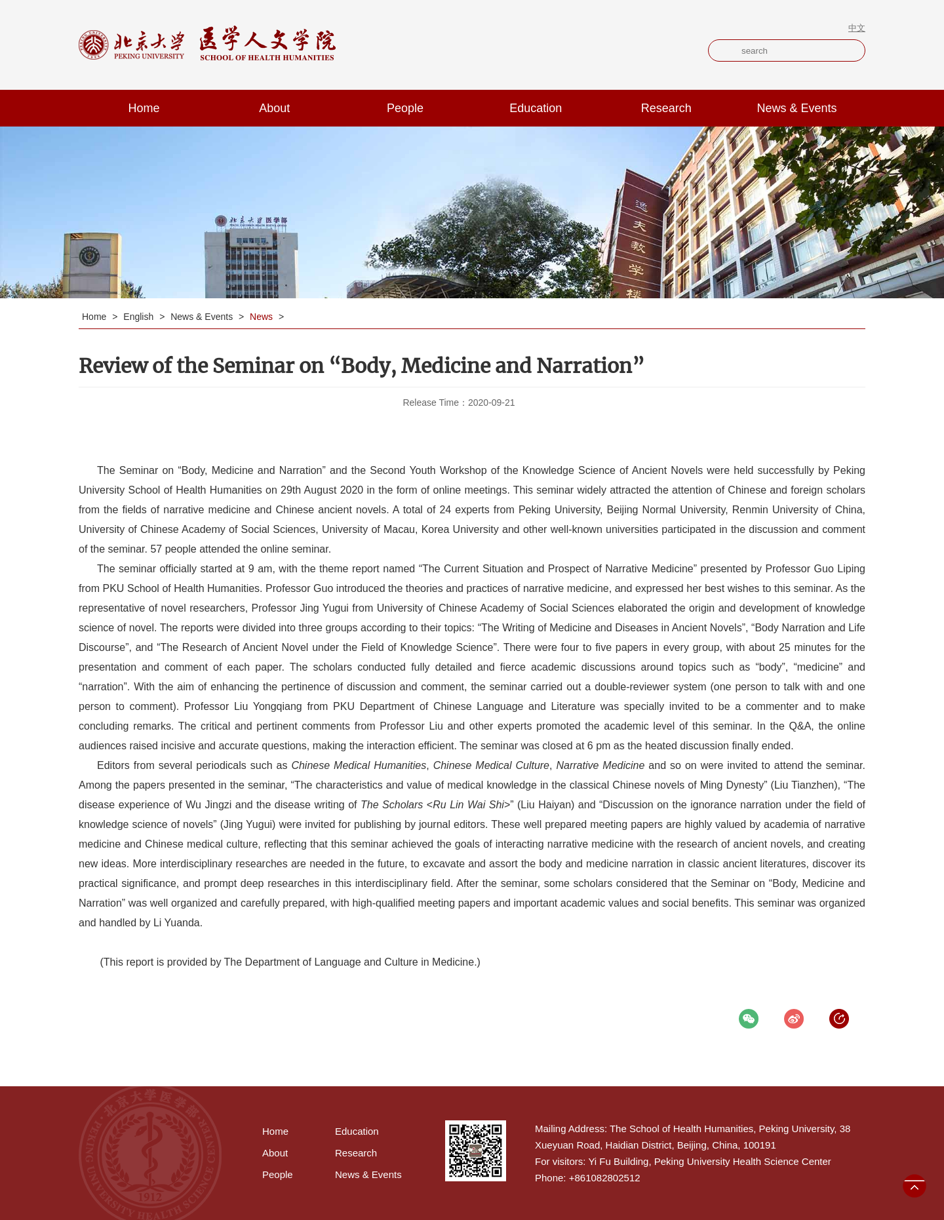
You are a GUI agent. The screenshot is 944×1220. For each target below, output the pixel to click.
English (139, 316)
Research (666, 108)
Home (144, 108)
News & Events (797, 108)
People (405, 108)
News (262, 316)
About (274, 108)
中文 (856, 28)
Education (535, 108)
